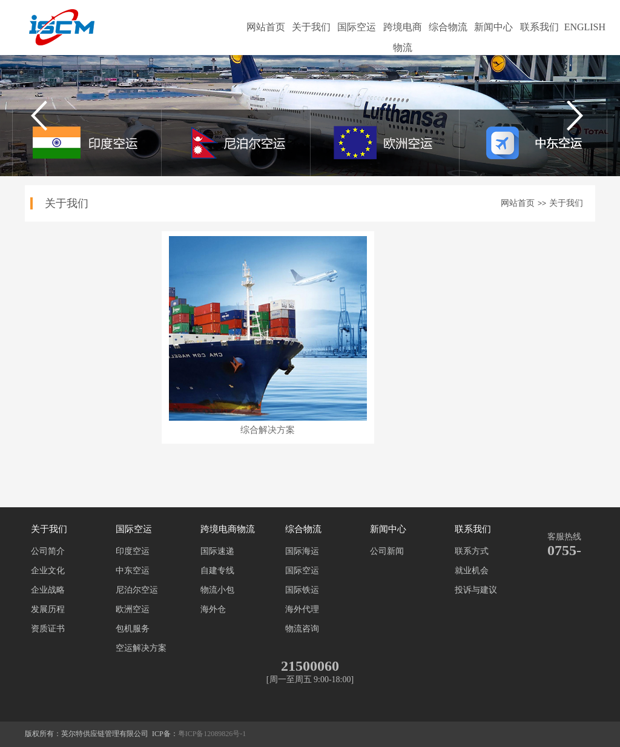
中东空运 (133, 570)
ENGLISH (584, 27)
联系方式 (472, 551)
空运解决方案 (141, 648)
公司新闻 (387, 551)
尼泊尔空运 (137, 589)
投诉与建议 (476, 589)
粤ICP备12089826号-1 (212, 733)
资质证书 (48, 628)
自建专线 (217, 570)
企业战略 (48, 589)
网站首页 (265, 27)
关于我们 (311, 27)
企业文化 (48, 570)
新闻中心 (493, 27)
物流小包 (217, 589)
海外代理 (302, 609)
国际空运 (356, 27)
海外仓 (213, 609)
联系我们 (539, 27)
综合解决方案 (267, 430)
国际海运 (302, 551)
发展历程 (48, 609)
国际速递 (217, 551)
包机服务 (133, 628)
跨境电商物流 (402, 30)
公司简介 (48, 551)
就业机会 (472, 570)
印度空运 (133, 551)
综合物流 (448, 27)
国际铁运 (302, 589)
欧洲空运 (133, 609)
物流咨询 (302, 628)
